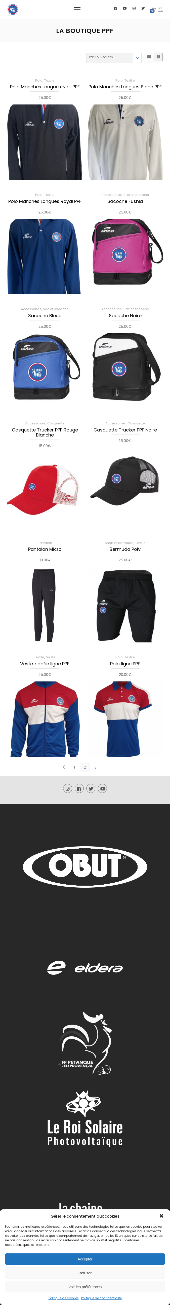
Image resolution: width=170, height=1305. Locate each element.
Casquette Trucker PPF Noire (125, 430)
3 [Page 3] (96, 767)
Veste (51, 657)
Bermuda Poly (125, 549)
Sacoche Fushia (125, 201)
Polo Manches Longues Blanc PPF (125, 87)
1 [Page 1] (74, 767)
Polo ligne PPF (125, 664)
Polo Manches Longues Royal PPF (44, 201)
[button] (162, 1216)
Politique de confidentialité (101, 1298)
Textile (49, 80)
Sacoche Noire (125, 316)
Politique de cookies (64, 1298)
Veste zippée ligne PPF (44, 664)
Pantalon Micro (45, 549)
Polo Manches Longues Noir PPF (45, 87)
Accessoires (111, 194)
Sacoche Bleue (44, 316)
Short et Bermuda (119, 542)
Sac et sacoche (136, 194)
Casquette (56, 423)
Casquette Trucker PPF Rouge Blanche (45, 432)
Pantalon (44, 542)
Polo (38, 80)
